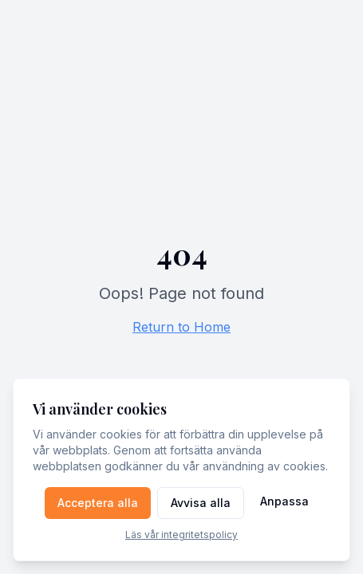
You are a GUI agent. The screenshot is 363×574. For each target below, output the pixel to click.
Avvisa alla (201, 502)
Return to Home (181, 327)
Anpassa (284, 501)
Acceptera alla (97, 502)
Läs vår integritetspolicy (181, 535)
